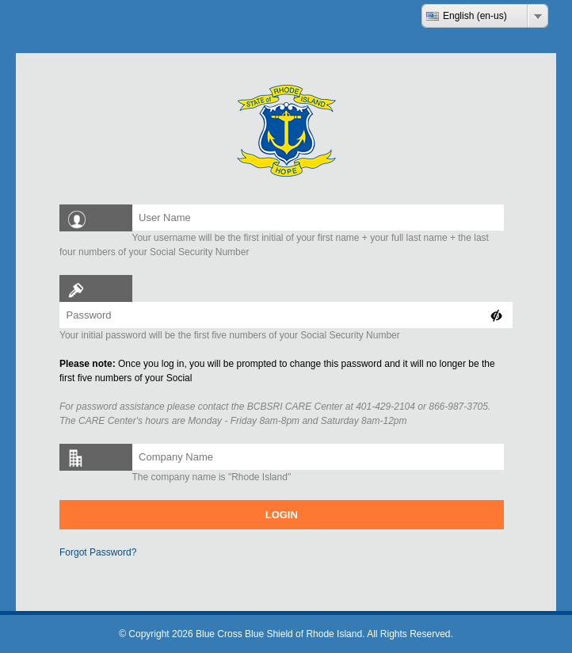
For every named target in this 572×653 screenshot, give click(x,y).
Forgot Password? (97, 552)
